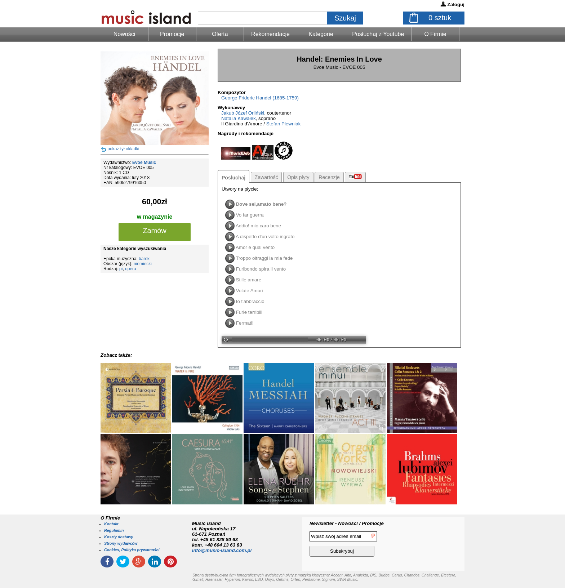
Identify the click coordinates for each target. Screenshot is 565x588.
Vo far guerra (250, 215)
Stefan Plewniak (283, 123)
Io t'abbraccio (250, 301)
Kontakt (111, 524)
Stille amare (248, 279)
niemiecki (143, 263)
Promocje (172, 34)
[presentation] (434, 545)
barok (144, 258)
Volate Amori (249, 290)
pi (121, 268)
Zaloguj (456, 4)
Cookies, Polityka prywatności (131, 550)
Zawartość (266, 177)
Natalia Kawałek (238, 118)
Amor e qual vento (255, 247)
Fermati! (245, 323)
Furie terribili (249, 312)
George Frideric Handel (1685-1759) (260, 98)
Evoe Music (144, 162)
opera (130, 268)
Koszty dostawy (118, 537)
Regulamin (114, 530)
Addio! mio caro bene (258, 225)
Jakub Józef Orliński (242, 113)
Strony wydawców (120, 543)
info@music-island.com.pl (222, 550)
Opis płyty (298, 177)
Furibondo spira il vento (261, 269)
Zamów (154, 231)
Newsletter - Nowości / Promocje (347, 523)
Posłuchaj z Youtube (378, 34)
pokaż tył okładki (123, 148)
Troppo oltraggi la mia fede (264, 258)
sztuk (439, 18)
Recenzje (329, 177)
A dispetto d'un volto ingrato (265, 236)
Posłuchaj (233, 178)
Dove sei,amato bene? (261, 204)
